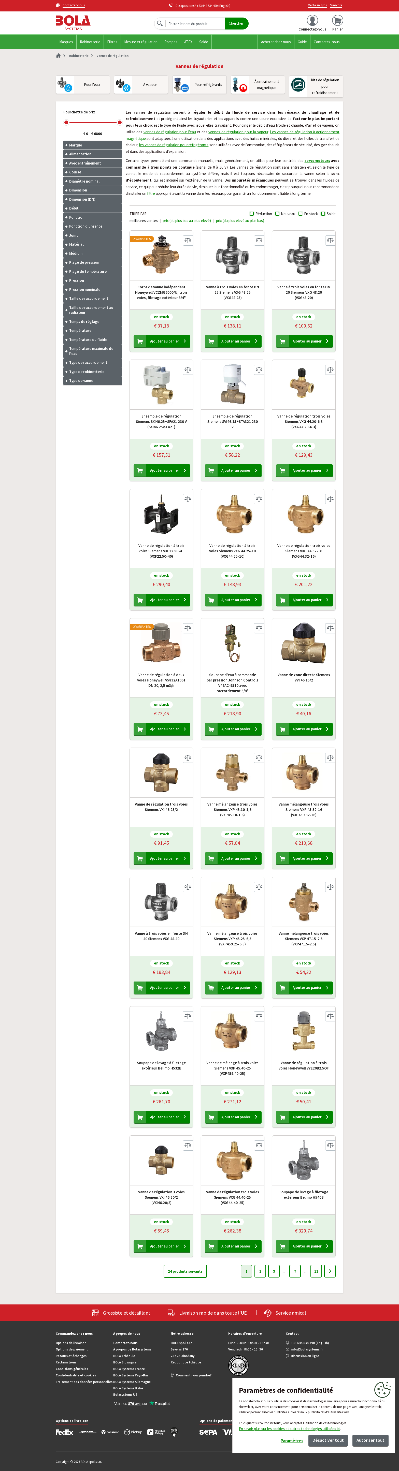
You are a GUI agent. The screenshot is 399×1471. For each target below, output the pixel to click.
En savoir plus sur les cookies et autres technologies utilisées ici (289, 1428)
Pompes (170, 41)
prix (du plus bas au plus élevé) (187, 220)
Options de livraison (71, 1343)
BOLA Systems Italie (128, 1388)
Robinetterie (90, 41)
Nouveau (288, 213)
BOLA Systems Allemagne (132, 1382)
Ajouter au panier (164, 341)
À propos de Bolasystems (132, 1349)
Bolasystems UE (125, 1394)
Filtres (112, 41)
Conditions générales (72, 1369)
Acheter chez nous (276, 41)
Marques (66, 41)
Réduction (263, 213)
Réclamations (66, 1362)
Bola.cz (87, 22)
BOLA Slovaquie (124, 1362)
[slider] (66, 122)
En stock (311, 213)
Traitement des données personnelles (84, 1382)
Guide (302, 41)
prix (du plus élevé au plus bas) (240, 220)
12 (316, 1271)
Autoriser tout (370, 1440)
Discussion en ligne (305, 1356)
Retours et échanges (71, 1356)
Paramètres (292, 1441)
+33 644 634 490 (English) (310, 1343)
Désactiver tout (328, 1440)
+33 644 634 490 (207, 6)
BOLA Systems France (129, 1369)
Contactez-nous (327, 41)
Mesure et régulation (141, 41)
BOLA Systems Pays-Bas (130, 1375)
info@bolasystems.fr (307, 1349)
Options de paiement (72, 1349)
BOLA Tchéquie (124, 1356)
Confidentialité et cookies (76, 1375)
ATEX (188, 41)
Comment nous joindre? (193, 1375)
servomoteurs (317, 160)
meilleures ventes (144, 220)
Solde (203, 41)
